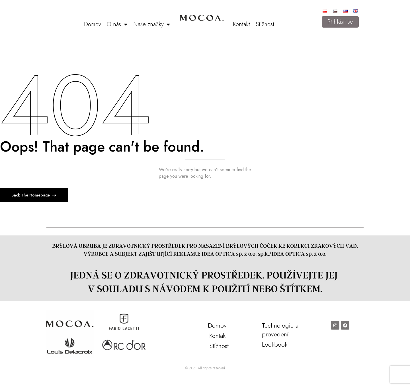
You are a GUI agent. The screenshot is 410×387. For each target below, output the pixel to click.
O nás (117, 24)
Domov (92, 24)
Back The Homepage (31, 195)
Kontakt (241, 24)
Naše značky (151, 24)
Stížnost (265, 24)
